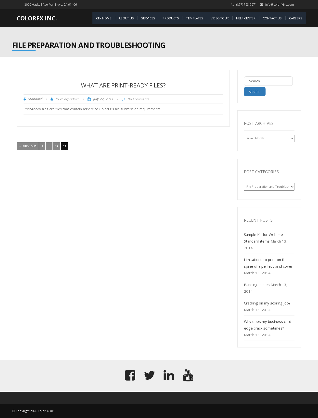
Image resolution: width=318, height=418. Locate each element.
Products (171, 18)
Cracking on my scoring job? (267, 303)
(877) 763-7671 (246, 4)
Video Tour (220, 18)
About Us (126, 18)
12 (56, 146)
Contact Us (272, 18)
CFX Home (103, 18)
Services (148, 18)
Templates (194, 18)
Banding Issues (257, 284)
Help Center (245, 18)
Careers (295, 18)
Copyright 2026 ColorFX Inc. (35, 411)
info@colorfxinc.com (279, 4)
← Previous (28, 146)
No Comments (138, 99)
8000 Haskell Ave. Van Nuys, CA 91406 (50, 4)
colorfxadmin (69, 99)
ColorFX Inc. (37, 18)
